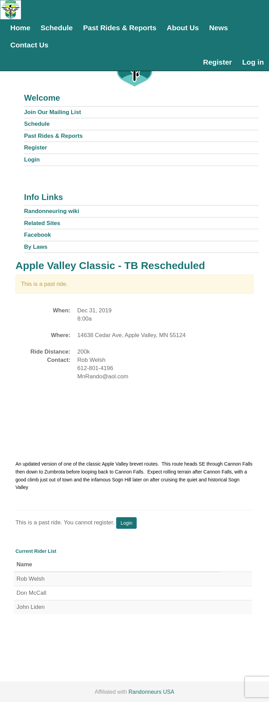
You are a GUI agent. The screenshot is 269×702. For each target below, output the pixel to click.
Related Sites (42, 223)
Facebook (37, 235)
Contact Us (29, 45)
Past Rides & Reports (120, 28)
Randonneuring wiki (51, 211)
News (218, 28)
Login (32, 159)
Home (20, 28)
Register (217, 62)
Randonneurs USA (151, 692)
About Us (183, 28)
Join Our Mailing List (52, 112)
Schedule (56, 28)
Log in (253, 62)
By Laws (35, 247)
